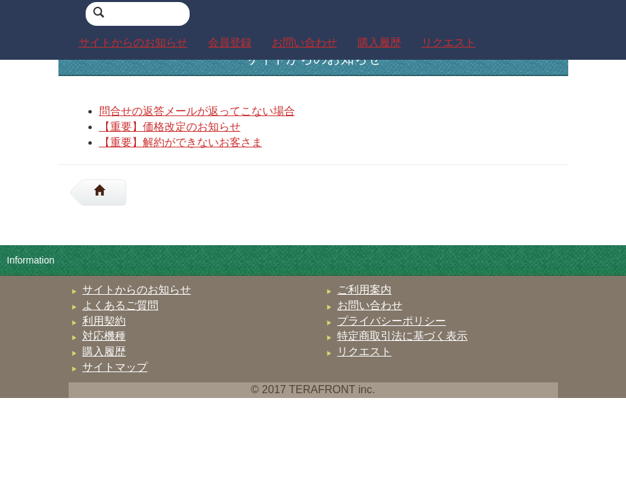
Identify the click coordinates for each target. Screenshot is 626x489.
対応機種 (104, 336)
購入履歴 (104, 351)
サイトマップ (114, 367)
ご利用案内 (364, 289)
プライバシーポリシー (391, 321)
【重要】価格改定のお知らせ (170, 126)
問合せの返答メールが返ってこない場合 (197, 111)
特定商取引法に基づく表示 (402, 336)
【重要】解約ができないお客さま (180, 142)
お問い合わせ (369, 305)
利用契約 (104, 321)
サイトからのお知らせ (136, 289)
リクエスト (364, 351)
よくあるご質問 (120, 305)
